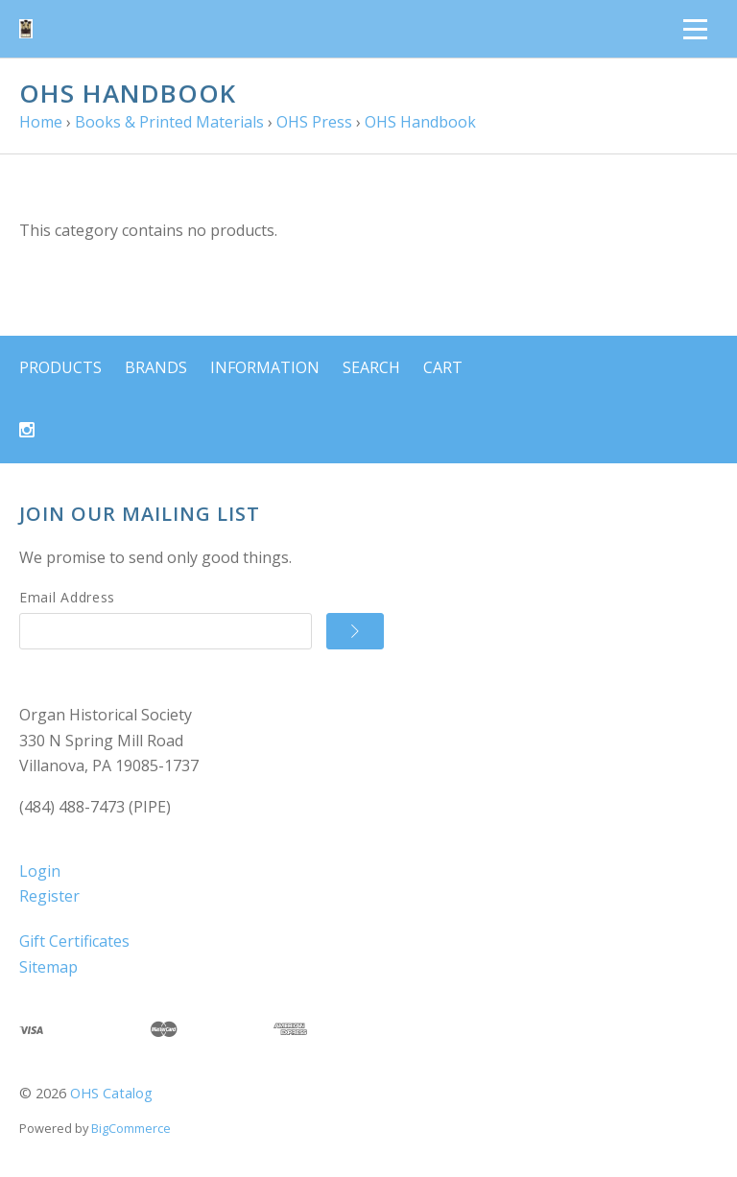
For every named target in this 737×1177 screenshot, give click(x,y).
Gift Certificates (74, 941)
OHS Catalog (111, 1093)
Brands (156, 367)
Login (39, 871)
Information (265, 367)
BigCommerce (131, 1128)
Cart (443, 367)
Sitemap (48, 966)
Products (60, 367)
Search (371, 367)
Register (49, 895)
